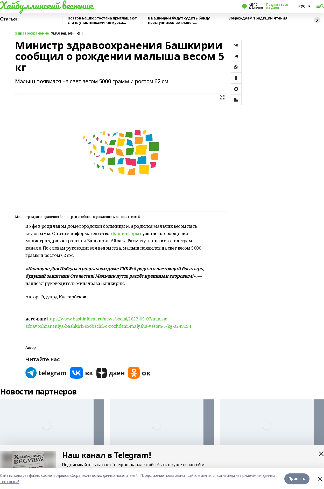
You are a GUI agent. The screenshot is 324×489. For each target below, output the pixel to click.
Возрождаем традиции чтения (257, 18)
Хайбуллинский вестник (46, 5)
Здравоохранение (32, 33)
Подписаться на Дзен (277, 6)
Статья (8, 19)
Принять (296, 478)
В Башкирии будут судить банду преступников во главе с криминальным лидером (179, 20)
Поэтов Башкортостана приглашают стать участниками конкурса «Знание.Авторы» (102, 20)
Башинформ (125, 233)
